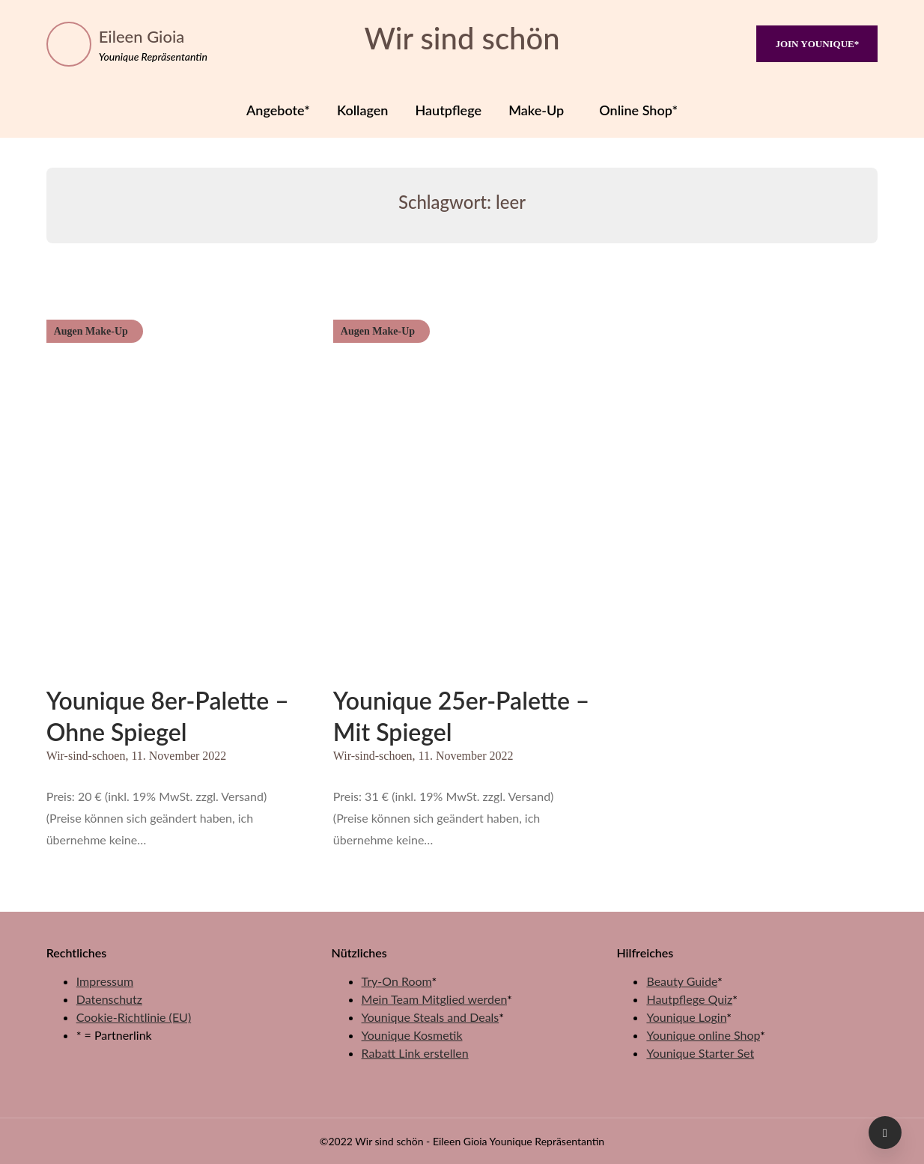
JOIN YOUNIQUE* (817, 43)
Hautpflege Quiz (689, 999)
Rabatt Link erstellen (415, 1053)
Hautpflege (449, 110)
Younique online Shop (703, 1035)
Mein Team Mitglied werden (434, 999)
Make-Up (536, 110)
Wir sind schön (461, 38)
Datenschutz (109, 999)
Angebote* (278, 110)
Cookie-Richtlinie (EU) (133, 1017)
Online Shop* (638, 110)
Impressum (104, 981)
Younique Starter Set (700, 1053)
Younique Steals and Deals (430, 1017)
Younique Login (686, 1017)
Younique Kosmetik (412, 1035)
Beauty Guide (681, 981)
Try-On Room (397, 981)
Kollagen (362, 110)
